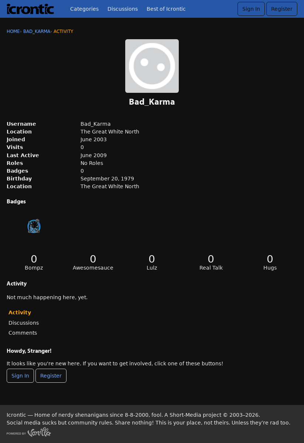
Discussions (122, 9)
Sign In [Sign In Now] (20, 376)
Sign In (251, 9)
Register (282, 9)
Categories (84, 9)
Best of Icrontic (166, 9)
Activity (19, 312)
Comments (22, 333)
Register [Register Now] (51, 376)
